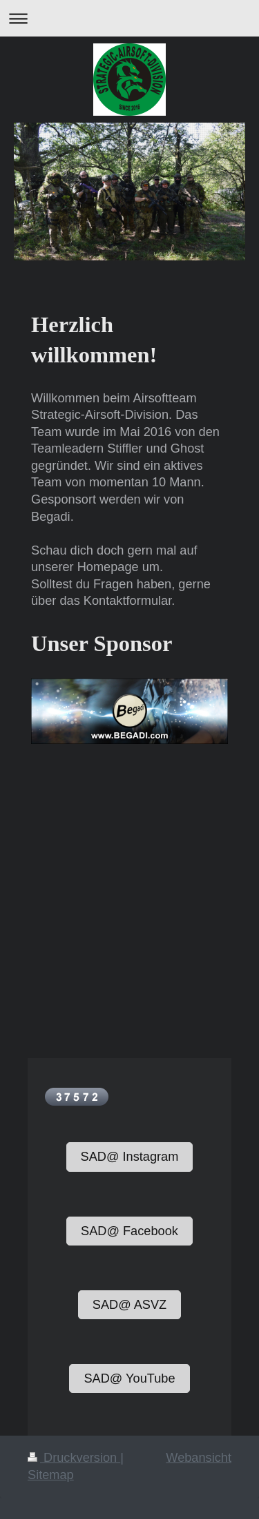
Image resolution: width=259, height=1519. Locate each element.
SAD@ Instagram (130, 1157)
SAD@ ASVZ (129, 1305)
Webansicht (198, 1458)
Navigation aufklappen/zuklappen (129, 18)
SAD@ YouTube (129, 1378)
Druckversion (74, 1458)
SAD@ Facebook (129, 1231)
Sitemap (51, 1475)
